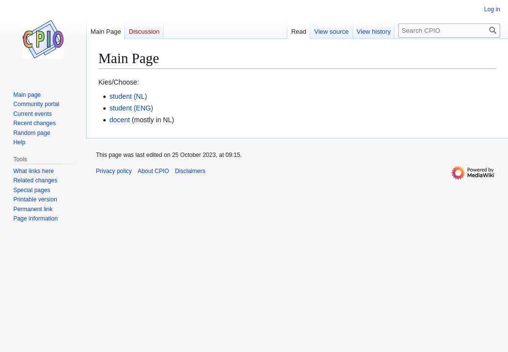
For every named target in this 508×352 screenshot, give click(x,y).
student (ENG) (131, 108)
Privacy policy (114, 171)
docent (119, 120)
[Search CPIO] (449, 30)
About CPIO (153, 171)
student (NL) (128, 96)
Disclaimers (190, 171)
